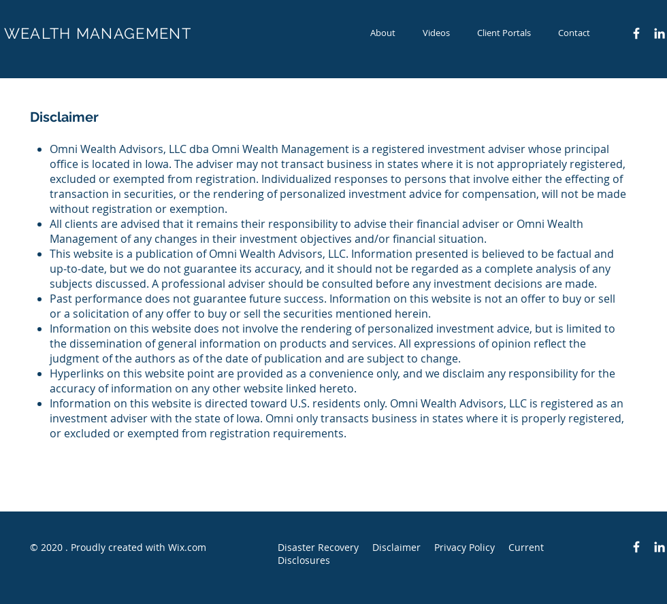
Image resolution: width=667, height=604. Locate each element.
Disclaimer (396, 547)
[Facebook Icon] (636, 33)
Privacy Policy (464, 547)
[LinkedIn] (659, 33)
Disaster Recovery (318, 547)
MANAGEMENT (133, 33)
